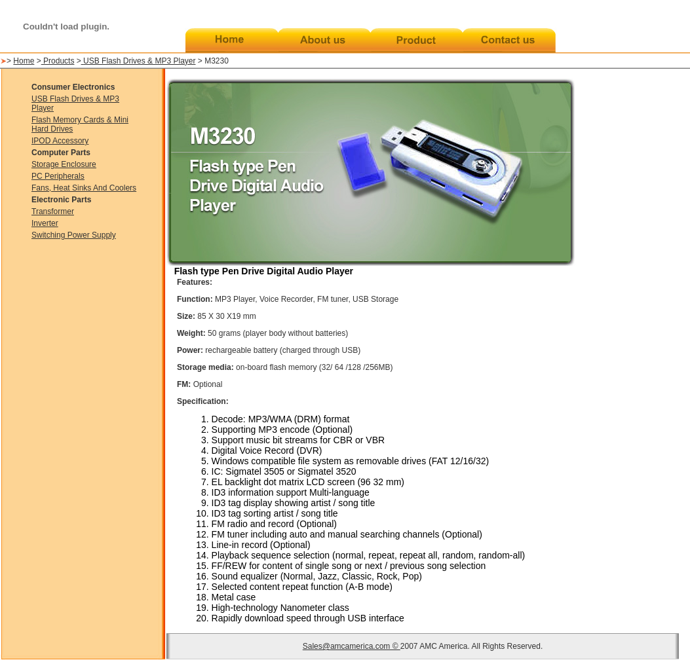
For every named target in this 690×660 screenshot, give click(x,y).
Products (58, 60)
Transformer (52, 211)
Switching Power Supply (73, 235)
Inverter (44, 223)
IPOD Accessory (59, 140)
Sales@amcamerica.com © (351, 646)
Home (23, 60)
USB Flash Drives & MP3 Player (139, 60)
